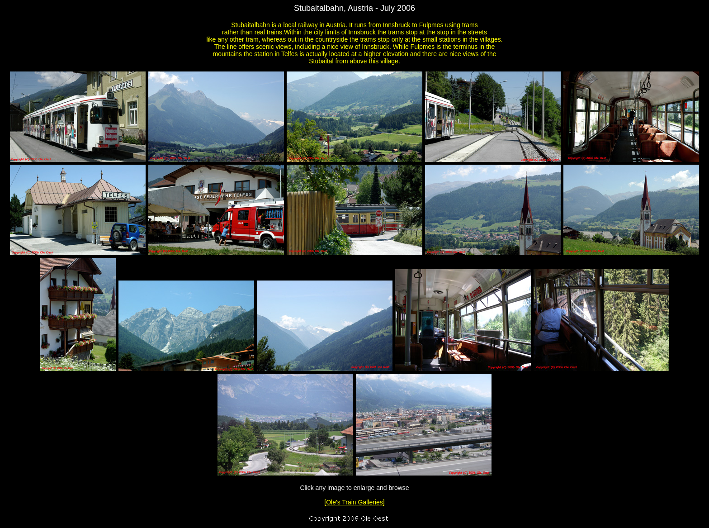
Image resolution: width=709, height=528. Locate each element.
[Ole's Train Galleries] (354, 502)
